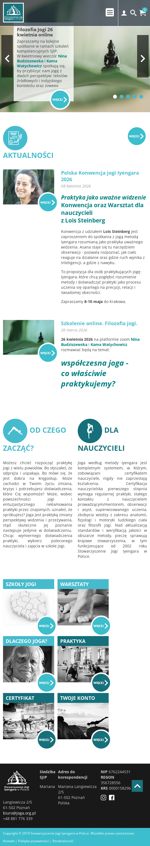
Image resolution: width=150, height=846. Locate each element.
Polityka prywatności (33, 841)
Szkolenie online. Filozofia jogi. (99, 323)
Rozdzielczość (63, 841)
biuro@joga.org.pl (19, 813)
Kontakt (9, 841)
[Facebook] (113, 798)
